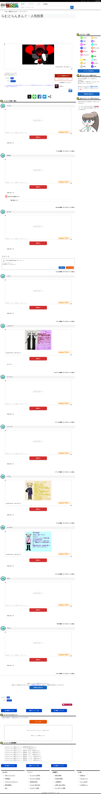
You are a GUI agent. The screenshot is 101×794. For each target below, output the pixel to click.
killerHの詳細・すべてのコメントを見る (65, 207)
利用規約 (7, 778)
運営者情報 (8, 785)
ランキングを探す (35, 775)
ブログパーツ (84, 778)
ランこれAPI (83, 782)
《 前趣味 (9, 710)
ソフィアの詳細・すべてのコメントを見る (64, 472)
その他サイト (84, 785)
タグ (39, 4)
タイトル (31, 4)
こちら (7, 86)
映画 (82, 44)
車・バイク (95, 47)
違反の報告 (58, 775)
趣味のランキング (13, 11)
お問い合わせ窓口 (60, 785)
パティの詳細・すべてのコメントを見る (65, 321)
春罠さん (61, 86)
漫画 (82, 41)
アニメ (94, 37)
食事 (82, 59)
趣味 (12, 78)
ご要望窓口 (58, 782)
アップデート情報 (60, 788)
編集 (70, 90)
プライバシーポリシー (11, 782)
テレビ (94, 44)
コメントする (38, 721)
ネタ (82, 63)
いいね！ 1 (61, 267)
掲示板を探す (34, 782)
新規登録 (97, 106)
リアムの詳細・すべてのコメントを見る (65, 523)
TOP (6, 11)
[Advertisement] (38, 31)
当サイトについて (10, 775)
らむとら (13, 81)
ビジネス (94, 63)
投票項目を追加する (88, 94)
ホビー (83, 47)
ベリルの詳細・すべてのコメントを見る (65, 151)
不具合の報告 (59, 778)
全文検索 (45, 4)
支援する (82, 775)
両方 (24, 4)
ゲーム (83, 37)
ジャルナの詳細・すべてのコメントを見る (64, 574)
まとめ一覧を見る (35, 785)
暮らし (94, 59)
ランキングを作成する (89, 71)
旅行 (93, 51)
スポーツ (84, 51)
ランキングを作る (35, 778)
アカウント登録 (34, 788)
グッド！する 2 (67, 704)
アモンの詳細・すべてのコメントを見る (65, 673)
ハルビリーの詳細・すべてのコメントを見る (64, 372)
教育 (82, 66)
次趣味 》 (59, 710)
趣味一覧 (34, 710)
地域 (93, 66)
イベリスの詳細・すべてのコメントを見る (64, 422)
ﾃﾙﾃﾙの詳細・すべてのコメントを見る (65, 623)
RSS (6, 788)
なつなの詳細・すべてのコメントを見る (65, 271)
